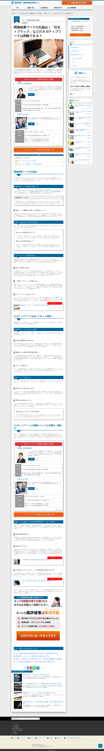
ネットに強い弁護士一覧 (80, 34)
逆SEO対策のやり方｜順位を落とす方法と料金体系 (36, 675)
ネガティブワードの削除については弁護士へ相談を (28, 164)
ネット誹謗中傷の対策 (22, 13)
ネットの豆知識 (73, 65)
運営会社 (73, 94)
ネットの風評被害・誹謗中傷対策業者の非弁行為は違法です (32, 561)
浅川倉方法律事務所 (24, 84)
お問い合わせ (59, 738)
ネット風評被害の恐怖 (74, 47)
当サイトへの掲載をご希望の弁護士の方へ (73, 738)
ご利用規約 (51, 738)
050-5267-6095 (29, 132)
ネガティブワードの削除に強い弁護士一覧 (38, 150)
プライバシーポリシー (41, 738)
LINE (34, 667)
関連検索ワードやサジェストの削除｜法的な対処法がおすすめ (32, 307)
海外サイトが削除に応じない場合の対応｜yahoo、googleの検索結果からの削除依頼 (38, 659)
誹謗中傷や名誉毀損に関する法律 (76, 54)
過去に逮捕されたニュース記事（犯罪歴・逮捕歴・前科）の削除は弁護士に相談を (43, 702)
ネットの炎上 (72, 62)
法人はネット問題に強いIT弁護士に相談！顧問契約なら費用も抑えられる (35, 582)
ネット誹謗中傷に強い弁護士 (76, 3)
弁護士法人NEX (22, 114)
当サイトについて (22, 738)
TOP (100, 746)
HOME (13, 13)
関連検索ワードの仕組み (22, 158)
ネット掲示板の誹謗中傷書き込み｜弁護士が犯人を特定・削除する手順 (34, 662)
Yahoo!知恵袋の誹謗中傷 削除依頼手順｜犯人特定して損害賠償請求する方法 (36, 653)
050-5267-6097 (26, 101)
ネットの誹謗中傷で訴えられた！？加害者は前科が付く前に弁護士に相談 (42, 684)
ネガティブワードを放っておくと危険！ (26, 161)
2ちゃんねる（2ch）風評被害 (76, 58)
